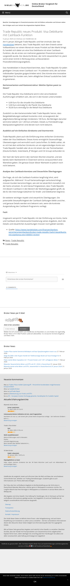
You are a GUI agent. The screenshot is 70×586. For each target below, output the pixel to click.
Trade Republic (17, 240)
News (7, 240)
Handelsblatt (8, 44)
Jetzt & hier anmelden (12, 325)
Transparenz (9, 508)
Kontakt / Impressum (12, 514)
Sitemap (8, 504)
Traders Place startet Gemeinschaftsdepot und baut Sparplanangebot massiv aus (30, 351)
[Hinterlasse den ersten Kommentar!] (32, 279)
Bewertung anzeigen (10, 420)
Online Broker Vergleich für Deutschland (45, 5)
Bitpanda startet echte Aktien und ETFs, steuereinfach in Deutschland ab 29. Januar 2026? (33, 366)
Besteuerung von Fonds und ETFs (21, 394)
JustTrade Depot (14, 391)
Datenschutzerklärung (12, 511)
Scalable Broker (14, 389)
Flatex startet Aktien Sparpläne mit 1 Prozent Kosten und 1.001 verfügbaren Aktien (31, 360)
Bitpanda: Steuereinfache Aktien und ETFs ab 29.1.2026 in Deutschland (27, 364)
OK (35, 581)
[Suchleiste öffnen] (67, 12)
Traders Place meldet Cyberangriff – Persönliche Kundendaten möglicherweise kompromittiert (32, 386)
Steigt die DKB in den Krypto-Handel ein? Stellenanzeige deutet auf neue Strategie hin (31, 356)
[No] (68, 580)
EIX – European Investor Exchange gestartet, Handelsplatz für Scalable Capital (33, 396)
